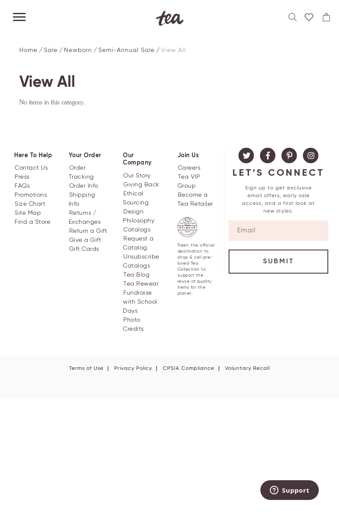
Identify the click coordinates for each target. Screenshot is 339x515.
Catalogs (136, 230)
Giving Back (141, 185)
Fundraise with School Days (140, 302)
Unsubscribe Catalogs (141, 261)
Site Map (28, 213)
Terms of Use (86, 368)
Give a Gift (85, 240)
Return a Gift (88, 231)
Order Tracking (81, 172)
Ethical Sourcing (136, 198)
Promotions (31, 195)
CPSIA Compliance (188, 368)
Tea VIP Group (188, 181)
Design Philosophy (138, 216)
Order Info (83, 186)
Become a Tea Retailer (195, 199)
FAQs (22, 186)
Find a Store (32, 222)
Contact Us (31, 168)
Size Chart (30, 204)
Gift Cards (84, 249)
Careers (189, 168)
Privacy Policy (133, 368)
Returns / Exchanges (85, 217)
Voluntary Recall (247, 368)
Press (22, 177)
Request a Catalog (138, 243)
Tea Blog (136, 275)
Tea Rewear (141, 284)
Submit (278, 261)
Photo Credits (133, 324)
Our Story (137, 176)
